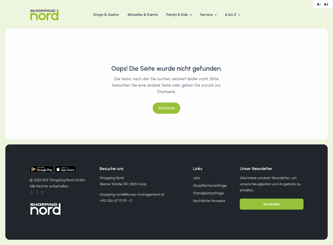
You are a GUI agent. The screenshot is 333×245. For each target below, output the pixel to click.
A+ (326, 4)
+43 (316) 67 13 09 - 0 (116, 200)
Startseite (166, 108)
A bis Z (231, 14)
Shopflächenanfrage (210, 185)
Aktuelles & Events (142, 14)
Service (207, 14)
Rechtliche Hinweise (209, 201)
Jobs (196, 178)
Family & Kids (177, 14)
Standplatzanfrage (208, 193)
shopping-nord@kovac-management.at (132, 194)
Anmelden (271, 204)
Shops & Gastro (106, 14)
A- (319, 4)
